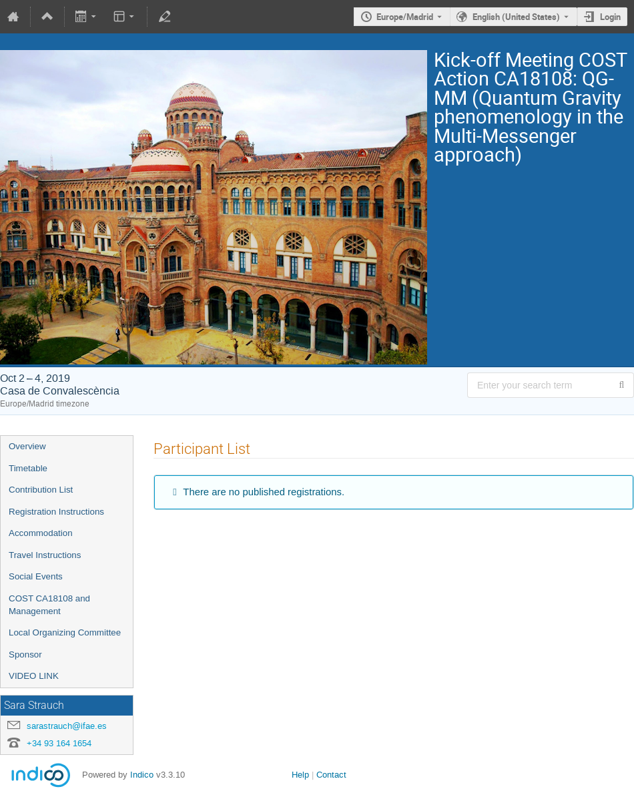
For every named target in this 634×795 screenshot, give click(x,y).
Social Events (36, 576)
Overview (27, 446)
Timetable (28, 468)
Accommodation (41, 533)
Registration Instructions (56, 512)
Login (610, 17)
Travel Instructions (45, 555)
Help (300, 774)
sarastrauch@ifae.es (67, 726)
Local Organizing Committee (65, 632)
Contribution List (41, 490)
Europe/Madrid (404, 17)
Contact (331, 774)
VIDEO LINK (34, 676)
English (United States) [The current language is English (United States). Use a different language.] (516, 17)
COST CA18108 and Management (49, 604)
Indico (141, 774)
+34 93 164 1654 (59, 743)
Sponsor (25, 654)
